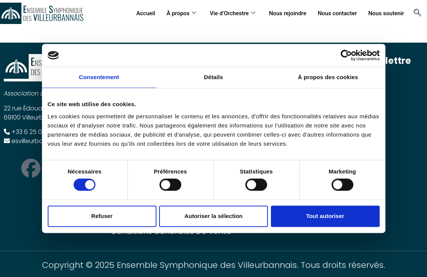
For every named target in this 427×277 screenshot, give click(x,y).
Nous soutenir (386, 13)
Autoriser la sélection (213, 216)
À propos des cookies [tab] (328, 77)
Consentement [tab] (99, 77)
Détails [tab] (213, 77)
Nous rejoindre (287, 13)
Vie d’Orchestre (232, 13)
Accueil (145, 13)
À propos (180, 13)
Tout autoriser (325, 216)
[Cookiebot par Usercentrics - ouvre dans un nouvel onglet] (346, 55)
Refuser (102, 216)
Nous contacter (337, 13)
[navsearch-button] (415, 13)
